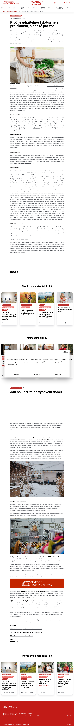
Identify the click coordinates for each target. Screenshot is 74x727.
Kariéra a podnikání (42, 8)
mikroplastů (36, 128)
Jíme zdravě (49, 108)
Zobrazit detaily (62, 370)
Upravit (37, 374)
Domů (4, 11)
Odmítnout (16, 374)
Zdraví (9, 8)
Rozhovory (70, 8)
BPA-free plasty (59, 124)
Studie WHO (60, 137)
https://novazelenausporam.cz (25, 163)
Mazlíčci (35, 8)
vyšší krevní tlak (38, 122)
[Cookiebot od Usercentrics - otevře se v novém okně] (62, 352)
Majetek (3, 8)
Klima (51, 250)
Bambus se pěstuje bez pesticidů (25, 177)
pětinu (57, 100)
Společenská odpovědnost (59, 8)
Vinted (52, 197)
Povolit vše (58, 374)
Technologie (51, 8)
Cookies (69, 724)
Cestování (16, 8)
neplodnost (34, 124)
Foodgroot (29, 248)
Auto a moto (22, 8)
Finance (29, 8)
